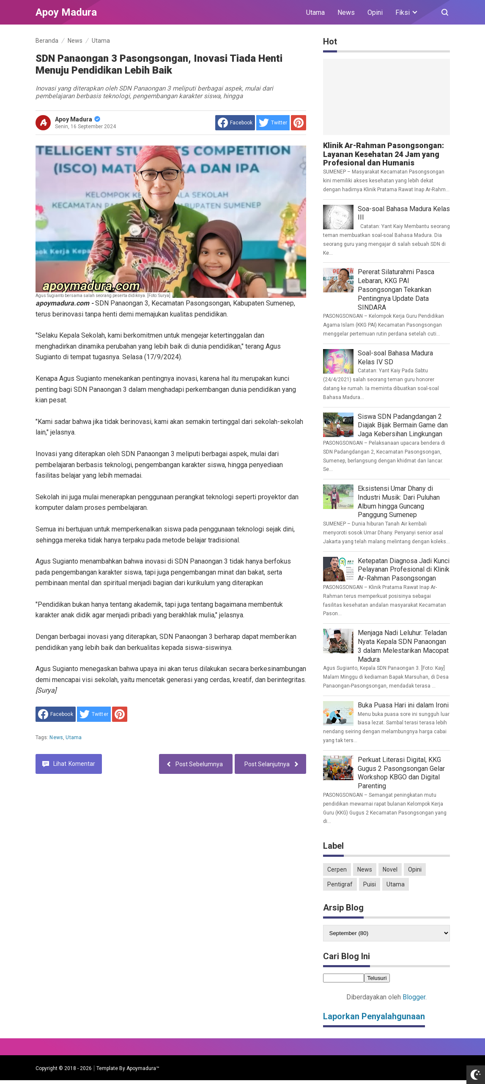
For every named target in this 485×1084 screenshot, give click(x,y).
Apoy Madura (77, 119)
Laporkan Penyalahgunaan (374, 1016)
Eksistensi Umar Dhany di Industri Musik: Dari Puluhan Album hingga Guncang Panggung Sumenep (399, 501)
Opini (375, 12)
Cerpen (337, 869)
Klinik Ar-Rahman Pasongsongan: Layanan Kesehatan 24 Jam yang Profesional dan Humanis (383, 154)
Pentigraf (340, 884)
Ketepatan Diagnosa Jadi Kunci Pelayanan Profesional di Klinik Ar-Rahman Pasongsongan (403, 570)
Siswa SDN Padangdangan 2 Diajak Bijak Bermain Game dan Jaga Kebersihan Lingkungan (403, 425)
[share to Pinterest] (298, 122)
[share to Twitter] (273, 122)
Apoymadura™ (142, 1068)
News (346, 12)
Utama (315, 12)
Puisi (369, 884)
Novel (390, 869)
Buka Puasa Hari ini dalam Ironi (403, 705)
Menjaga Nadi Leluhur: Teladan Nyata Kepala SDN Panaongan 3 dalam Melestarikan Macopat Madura (403, 646)
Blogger (414, 997)
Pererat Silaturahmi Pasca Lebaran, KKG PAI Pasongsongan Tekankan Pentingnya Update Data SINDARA (396, 289)
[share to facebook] (235, 122)
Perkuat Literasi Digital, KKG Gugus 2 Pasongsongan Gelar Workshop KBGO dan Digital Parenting (401, 773)
